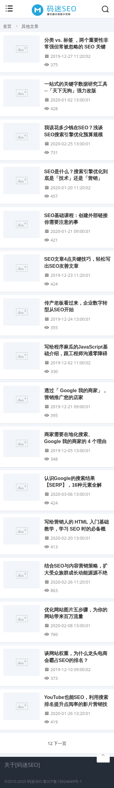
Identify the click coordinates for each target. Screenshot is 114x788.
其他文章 (30, 26)
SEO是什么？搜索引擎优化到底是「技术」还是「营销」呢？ (76, 178)
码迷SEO (34, 781)
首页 (7, 26)
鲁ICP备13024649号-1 (62, 781)
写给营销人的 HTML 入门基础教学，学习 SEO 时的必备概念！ (76, 528)
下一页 (60, 743)
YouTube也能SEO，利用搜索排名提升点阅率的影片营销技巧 (76, 704)
